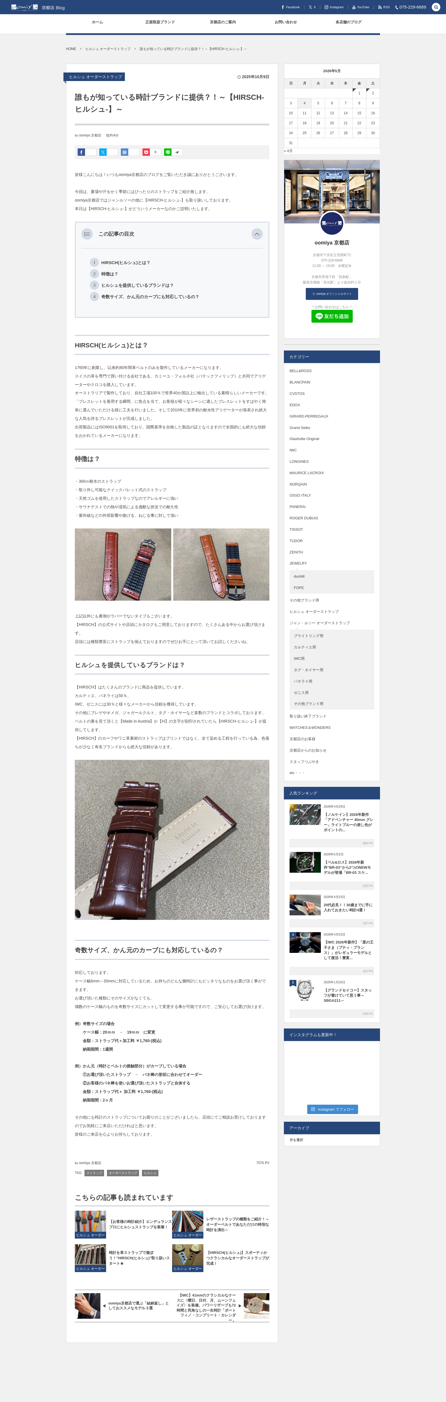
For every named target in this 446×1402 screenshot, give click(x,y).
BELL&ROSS (300, 371)
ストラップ (94, 1173)
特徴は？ (109, 273)
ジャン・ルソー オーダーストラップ (320, 623)
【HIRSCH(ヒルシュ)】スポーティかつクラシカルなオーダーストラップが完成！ (237, 1258)
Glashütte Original (304, 439)
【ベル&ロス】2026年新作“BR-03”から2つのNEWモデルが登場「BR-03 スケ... (347, 867)
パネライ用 (303, 681)
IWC (293, 450)
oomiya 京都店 (90, 135)
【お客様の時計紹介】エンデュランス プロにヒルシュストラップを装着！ (140, 1224)
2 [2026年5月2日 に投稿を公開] (373, 93)
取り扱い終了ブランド (308, 716)
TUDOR (296, 541)
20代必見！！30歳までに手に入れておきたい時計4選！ (348, 907)
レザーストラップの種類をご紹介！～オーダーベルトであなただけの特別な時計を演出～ (237, 1224)
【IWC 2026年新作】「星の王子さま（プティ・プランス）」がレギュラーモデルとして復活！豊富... (348, 950)
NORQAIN (298, 484)
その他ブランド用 (304, 600)
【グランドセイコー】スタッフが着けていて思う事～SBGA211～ (348, 995)
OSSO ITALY (300, 495)
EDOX (295, 405)
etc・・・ (297, 773)
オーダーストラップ (123, 1173)
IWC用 (299, 658)
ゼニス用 (301, 692)
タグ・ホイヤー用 (308, 670)
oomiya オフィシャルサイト (334, 293)
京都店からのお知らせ (308, 750)
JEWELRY (298, 563)
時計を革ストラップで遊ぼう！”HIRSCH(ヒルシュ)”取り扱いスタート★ (139, 1258)
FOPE (299, 588)
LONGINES (299, 461)
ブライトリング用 (308, 636)
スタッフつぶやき (304, 762)
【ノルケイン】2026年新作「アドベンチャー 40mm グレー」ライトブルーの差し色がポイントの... (348, 822)
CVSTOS (297, 393)
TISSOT (296, 529)
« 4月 (288, 151)
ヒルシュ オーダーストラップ (95, 76)
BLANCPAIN (300, 382)
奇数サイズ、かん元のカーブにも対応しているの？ (150, 296)
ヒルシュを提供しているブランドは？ (137, 285)
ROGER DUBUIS (304, 518)
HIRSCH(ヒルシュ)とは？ (125, 262)
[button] (257, 234)
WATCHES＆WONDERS (310, 727)
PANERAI (297, 507)
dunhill (299, 576)
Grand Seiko (300, 428)
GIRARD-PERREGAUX (309, 416)
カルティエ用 (305, 647)
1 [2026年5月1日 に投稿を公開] (359, 93)
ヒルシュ (150, 1173)
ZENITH (296, 552)
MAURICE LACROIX (307, 473)
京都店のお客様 (302, 739)
